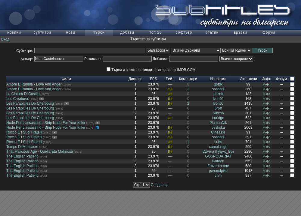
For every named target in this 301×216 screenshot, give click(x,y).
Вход (5, 39)
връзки (240, 32)
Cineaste (218, 132)
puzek (218, 94)
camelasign (218, 147)
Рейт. (170, 79)
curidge (218, 118)
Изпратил (218, 79)
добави (127, 32)
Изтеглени (248, 79)
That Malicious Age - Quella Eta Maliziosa (39, 151)
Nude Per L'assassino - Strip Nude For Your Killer (45, 123)
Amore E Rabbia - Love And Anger (33, 84)
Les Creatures (17, 99)
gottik (218, 84)
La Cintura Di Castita (23, 94)
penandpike (218, 171)
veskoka (218, 127)
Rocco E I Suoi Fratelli (24, 132)
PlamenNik (218, 123)
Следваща (160, 185)
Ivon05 (218, 99)
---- (170, 84)
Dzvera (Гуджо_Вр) (218, 151)
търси (98, 32)
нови (70, 32)
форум (268, 32)
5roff (218, 108)
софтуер (184, 32)
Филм (66, 79)
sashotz (218, 89)
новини (14, 32)
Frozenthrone (218, 166)
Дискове (135, 79)
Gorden (218, 161)
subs (218, 142)
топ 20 (155, 32)
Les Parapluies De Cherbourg (30, 103)
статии (212, 32)
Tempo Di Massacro (22, 147)
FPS (153, 79)
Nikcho (218, 113)
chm (218, 175)
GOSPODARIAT (218, 156)
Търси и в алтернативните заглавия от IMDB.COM (151, 70)
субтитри (42, 32)
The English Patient (22, 156)
